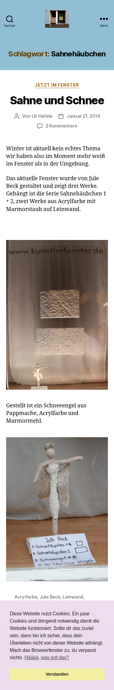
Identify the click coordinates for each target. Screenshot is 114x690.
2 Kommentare (61, 126)
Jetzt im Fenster (57, 85)
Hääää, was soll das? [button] (47, 657)
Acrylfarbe (26, 597)
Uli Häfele (42, 116)
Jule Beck (50, 597)
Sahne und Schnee (57, 100)
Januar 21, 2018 (83, 116)
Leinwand (73, 597)
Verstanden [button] (57, 674)
